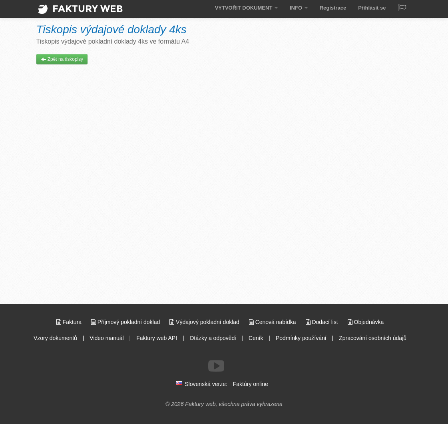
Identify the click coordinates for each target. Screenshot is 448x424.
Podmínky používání (301, 338)
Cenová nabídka (273, 322)
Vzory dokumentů (55, 338)
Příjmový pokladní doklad (126, 322)
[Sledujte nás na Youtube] (216, 366)
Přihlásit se (372, 8)
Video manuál (106, 338)
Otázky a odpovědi (212, 338)
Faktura (69, 322)
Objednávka (366, 322)
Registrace (333, 8)
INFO (299, 8)
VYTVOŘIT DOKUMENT (246, 8)
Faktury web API (156, 338)
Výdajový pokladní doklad (205, 322)
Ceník (256, 338)
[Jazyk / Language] (402, 8)
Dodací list (323, 322)
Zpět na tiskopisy (62, 59)
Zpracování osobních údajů (372, 338)
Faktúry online (250, 384)
